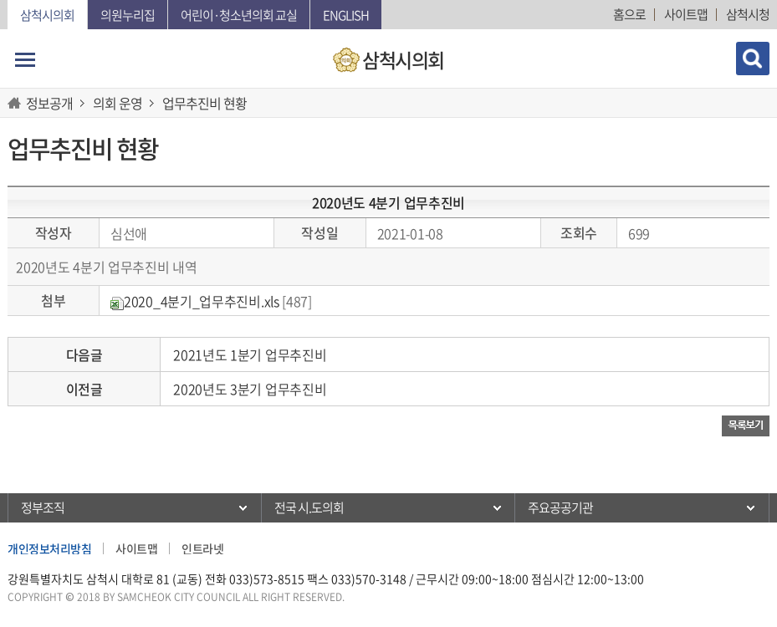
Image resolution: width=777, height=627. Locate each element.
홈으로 (629, 14)
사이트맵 (686, 14)
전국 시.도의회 (309, 507)
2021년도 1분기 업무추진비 (249, 354)
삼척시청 (747, 14)
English (346, 15)
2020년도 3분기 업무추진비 (249, 389)
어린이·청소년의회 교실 (239, 15)
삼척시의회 (47, 15)
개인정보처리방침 (49, 548)
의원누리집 (127, 15)
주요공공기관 (560, 507)
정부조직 (42, 507)
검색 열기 (752, 58)
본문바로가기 (0, 0)
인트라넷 (202, 548)
